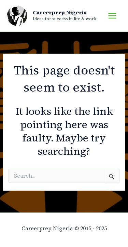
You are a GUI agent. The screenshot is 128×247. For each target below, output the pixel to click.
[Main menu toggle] (112, 16)
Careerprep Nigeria (60, 12)
